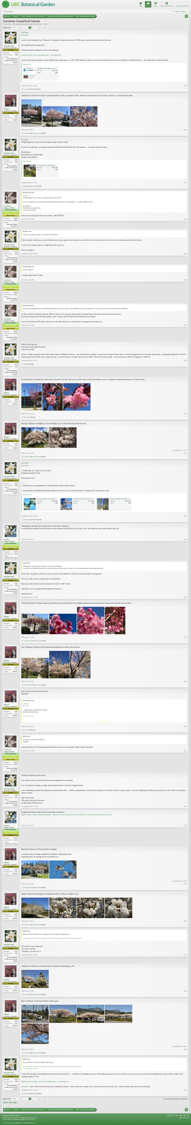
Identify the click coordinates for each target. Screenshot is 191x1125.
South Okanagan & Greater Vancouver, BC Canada (11, 60)
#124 (185, 1051)
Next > (46, 27)
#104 (185, 226)
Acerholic (27, 133)
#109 (185, 414)
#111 (185, 517)
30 (41, 27)
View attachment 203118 (45, 1068)
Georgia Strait (9, 46)
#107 (185, 339)
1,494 (15, 115)
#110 (185, 454)
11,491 (15, 553)
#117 (185, 771)
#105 (185, 261)
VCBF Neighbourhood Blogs (20, 24)
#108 (185, 370)
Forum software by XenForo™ (19, 1119)
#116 (185, 728)
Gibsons (15, 120)
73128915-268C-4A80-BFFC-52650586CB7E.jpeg (89, 500)
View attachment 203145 (30, 1070)
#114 (185, 638)
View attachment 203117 (30, 1068)
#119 (185, 845)
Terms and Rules (183, 1119)
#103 (185, 182)
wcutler (26, 89)
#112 (185, 558)
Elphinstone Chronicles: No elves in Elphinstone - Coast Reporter (44, 1083)
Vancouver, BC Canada (11, 559)
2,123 (15, 52)
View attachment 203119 (59, 1068)
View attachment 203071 (60, 940)
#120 (185, 885)
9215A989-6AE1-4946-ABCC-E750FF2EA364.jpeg (52, 165)
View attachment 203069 (30, 940)
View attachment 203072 (74, 940)
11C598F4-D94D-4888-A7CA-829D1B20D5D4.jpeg (52, 68)
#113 (185, 598)
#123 (185, 993)
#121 (185, 923)
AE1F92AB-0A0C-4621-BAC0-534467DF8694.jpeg (52, 500)
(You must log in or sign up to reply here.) (175, 1101)
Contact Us (170, 1117)
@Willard (24, 33)
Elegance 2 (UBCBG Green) (10, 1117)
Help (176, 1117)
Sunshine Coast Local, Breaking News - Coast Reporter (41, 55)
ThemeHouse (31, 1121)
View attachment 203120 (74, 1068)
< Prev (14, 27)
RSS (188, 1117)
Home (180, 1117)
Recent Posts (8, 11)
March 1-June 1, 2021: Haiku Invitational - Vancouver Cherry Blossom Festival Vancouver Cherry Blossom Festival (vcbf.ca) (66, 816)
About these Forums (182, 6)
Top (184, 1117)
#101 (185, 85)
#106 (185, 300)
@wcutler (24, 35)
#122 (185, 962)
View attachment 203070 (45, 940)
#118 (185, 808)
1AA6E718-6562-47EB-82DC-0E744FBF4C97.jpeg (125, 500)
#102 (185, 129)
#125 (185, 1092)
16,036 (15, 218)
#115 (185, 682)
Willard (37, 24)
